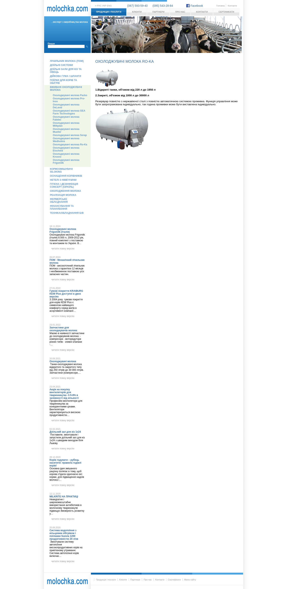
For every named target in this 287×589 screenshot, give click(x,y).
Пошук (51, 43)
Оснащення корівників (66, 175)
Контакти (232, 5)
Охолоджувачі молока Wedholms (66, 140)
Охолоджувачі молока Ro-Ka (70, 144)
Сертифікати (226, 12)
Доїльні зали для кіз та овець (66, 70)
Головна (220, 5)
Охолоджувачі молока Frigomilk (66, 161)
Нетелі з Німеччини (63, 180)
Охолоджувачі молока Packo (70, 95)
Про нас (180, 12)
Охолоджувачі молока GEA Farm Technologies (69, 112)
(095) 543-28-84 (163, 5)
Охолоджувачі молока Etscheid (66, 149)
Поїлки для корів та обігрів (63, 81)
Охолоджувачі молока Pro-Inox (69, 100)
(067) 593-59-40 (137, 5)
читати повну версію (62, 248)
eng (109, 5)
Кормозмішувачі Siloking (61, 170)
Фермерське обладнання (59, 200)
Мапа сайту (190, 579)
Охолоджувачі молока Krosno (66, 155)
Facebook (197, 5)
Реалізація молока (63, 195)
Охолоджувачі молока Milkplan (66, 124)
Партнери (158, 12)
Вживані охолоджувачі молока (66, 88)
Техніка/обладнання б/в (67, 213)
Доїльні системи (61, 65)
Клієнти (137, 12)
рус (99, 5)
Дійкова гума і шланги (65, 76)
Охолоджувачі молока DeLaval (66, 106)
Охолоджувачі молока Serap (70, 135)
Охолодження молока (65, 191)
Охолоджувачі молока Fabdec (66, 118)
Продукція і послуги (108, 12)
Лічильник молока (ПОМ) (67, 61)
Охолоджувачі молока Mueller (66, 130)
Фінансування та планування (62, 207)
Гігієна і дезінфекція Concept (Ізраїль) (64, 185)
